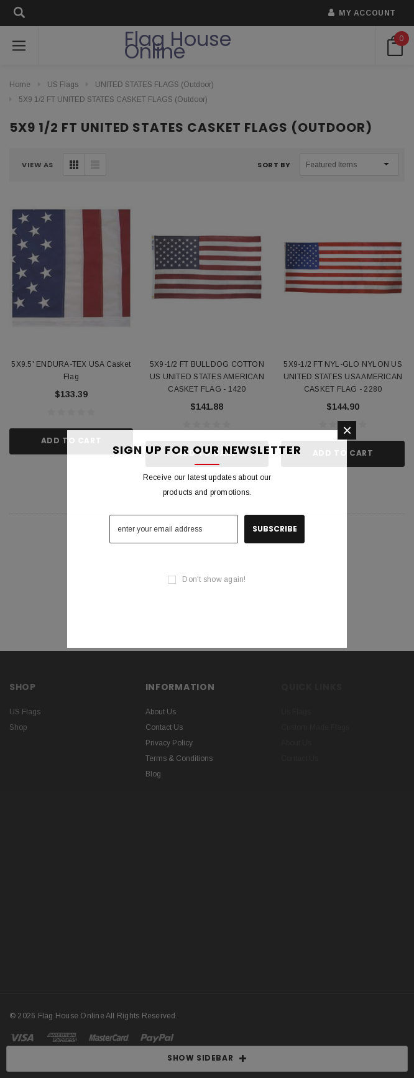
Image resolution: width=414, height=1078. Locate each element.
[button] (347, 430)
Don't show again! (214, 579)
